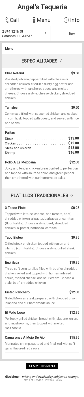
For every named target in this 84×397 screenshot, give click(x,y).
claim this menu (42, 366)
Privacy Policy (53, 380)
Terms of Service (32, 380)
